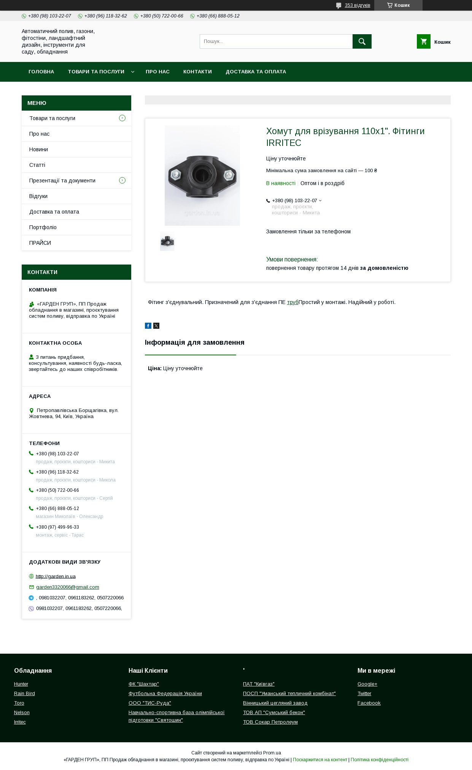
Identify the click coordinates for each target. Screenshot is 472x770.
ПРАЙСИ (40, 243)
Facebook (369, 703)
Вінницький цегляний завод (275, 703)
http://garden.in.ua (56, 576)
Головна (41, 71)
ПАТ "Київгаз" (259, 684)
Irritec (20, 722)
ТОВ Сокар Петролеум (270, 722)
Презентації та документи (62, 180)
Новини (38, 149)
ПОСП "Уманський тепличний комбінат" (289, 693)
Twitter (364, 693)
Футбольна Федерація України (165, 693)
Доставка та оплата (256, 71)
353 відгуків (357, 5)
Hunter (21, 684)
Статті (37, 165)
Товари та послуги (96, 71)
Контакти (197, 71)
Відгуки (38, 196)
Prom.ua (272, 753)
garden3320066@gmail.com (67, 587)
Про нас (158, 71)
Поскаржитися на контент (320, 759)
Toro (19, 703)
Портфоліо (43, 227)
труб (293, 302)
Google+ (367, 684)
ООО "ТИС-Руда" (150, 703)
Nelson (22, 712)
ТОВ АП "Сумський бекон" (274, 712)
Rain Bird (24, 693)
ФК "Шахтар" (144, 684)
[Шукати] (362, 41)
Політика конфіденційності (379, 759)
